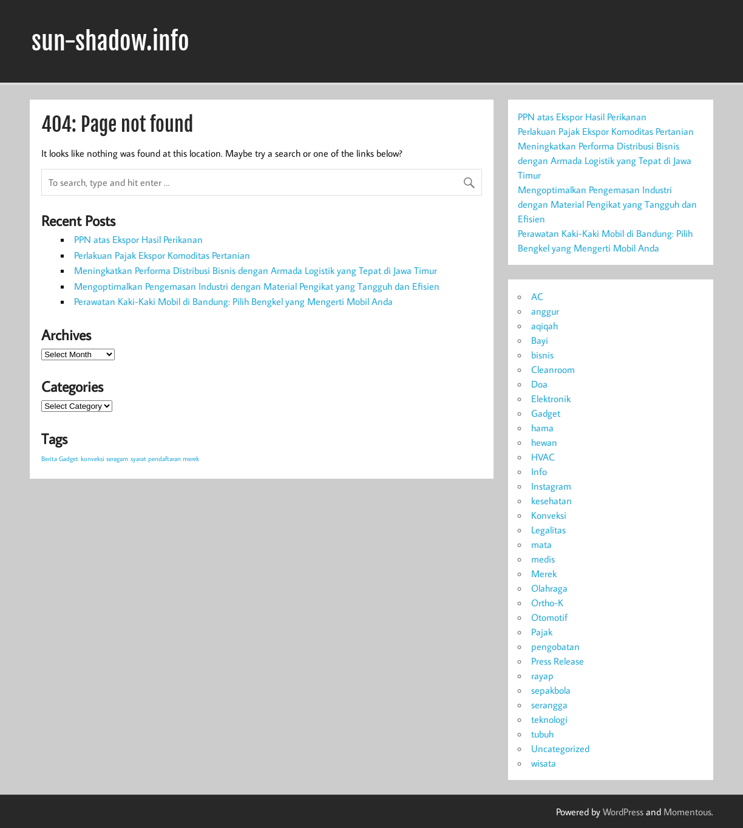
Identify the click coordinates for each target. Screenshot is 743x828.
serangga (549, 705)
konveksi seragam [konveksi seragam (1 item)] (104, 458)
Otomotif (549, 617)
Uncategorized (560, 748)
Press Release (557, 661)
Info (539, 471)
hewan (544, 442)
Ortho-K (547, 603)
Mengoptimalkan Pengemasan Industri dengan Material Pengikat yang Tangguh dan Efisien (256, 286)
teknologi (549, 719)
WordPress (623, 812)
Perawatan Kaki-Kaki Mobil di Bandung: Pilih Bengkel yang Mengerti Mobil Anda (233, 301)
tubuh (542, 734)
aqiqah (544, 326)
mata (541, 544)
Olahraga (549, 588)
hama (542, 428)
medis (543, 559)
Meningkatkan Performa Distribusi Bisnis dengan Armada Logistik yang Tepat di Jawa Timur (255, 270)
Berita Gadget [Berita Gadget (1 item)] (59, 458)
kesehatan (551, 500)
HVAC (543, 457)
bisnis (542, 355)
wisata (543, 763)
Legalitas (548, 530)
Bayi (539, 340)
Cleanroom (553, 369)
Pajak (541, 632)
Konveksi (548, 515)
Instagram (551, 486)
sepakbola (551, 690)
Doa (539, 384)
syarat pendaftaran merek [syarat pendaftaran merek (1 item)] (165, 458)
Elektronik (551, 398)
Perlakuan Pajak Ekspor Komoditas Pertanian (162, 255)
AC (537, 296)
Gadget (545, 413)
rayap (542, 675)
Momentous (687, 812)
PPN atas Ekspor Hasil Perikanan (138, 239)
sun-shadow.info (110, 41)
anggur (545, 311)
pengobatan (555, 646)
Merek (544, 573)
